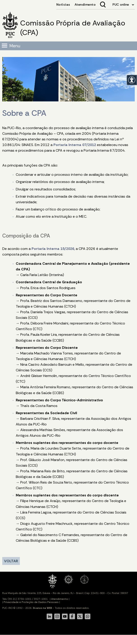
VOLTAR (11, 561)
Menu (14, 46)
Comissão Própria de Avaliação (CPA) (72, 27)
